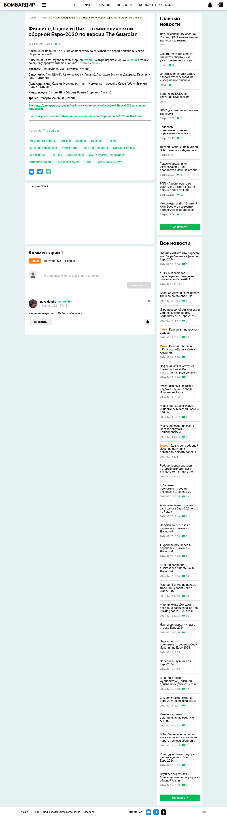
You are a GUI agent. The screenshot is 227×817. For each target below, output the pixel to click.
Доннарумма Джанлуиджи (107, 155)
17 (187, 689)
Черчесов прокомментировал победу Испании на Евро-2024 (178, 644)
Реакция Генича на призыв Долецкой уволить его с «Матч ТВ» (178, 588)
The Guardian (51, 130)
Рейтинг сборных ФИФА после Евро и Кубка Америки (177, 349)
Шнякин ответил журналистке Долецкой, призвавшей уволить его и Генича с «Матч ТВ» (178, 681)
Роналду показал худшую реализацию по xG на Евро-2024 (177, 757)
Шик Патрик (75, 155)
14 (187, 576)
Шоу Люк (56, 155)
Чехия (112, 141)
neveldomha (48, 301)
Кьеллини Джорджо (43, 148)
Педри (89, 162)
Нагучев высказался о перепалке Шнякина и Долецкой (175, 528)
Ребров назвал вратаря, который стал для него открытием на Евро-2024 (177, 469)
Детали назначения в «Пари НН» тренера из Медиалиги (179, 148)
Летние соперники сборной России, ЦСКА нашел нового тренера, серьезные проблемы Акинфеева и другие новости (179, 37)
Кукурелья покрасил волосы (178, 331)
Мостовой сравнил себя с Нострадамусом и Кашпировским (177, 429)
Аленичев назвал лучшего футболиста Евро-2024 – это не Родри (179, 508)
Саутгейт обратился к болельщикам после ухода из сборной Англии (180, 777)
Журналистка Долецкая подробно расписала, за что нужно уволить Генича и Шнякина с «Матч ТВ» (179, 608)
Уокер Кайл (69, 148)
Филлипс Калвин (41, 162)
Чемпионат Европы (43, 141)
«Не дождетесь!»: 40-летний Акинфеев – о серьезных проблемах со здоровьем (178, 207)
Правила (89, 812)
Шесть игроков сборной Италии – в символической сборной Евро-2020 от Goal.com (86, 116)
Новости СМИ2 (38, 186)
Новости (45, 17)
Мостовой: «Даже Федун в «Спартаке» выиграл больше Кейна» (179, 409)
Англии (132, 60)
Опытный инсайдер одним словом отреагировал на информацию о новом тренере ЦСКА (178, 77)
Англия (66, 141)
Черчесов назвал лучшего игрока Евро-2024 (177, 626)
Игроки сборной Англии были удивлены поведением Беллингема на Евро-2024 (180, 313)
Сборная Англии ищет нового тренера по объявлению (180, 294)
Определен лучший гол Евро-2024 (175, 663)
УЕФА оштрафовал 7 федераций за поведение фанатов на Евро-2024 (177, 276)
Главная (33, 17)
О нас (36, 812)
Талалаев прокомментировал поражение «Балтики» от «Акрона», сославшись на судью (177, 130)
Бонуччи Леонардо (95, 148)
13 (187, 337)
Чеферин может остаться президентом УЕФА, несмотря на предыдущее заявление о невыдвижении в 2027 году (179, 369)
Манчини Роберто (110, 162)
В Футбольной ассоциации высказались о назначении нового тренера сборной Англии (178, 737)
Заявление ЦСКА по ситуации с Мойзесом (174, 95)
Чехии (96, 63)
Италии (88, 60)
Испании (83, 63)
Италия (81, 141)
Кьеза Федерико (69, 162)
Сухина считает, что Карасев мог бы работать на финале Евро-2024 (179, 256)
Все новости (179, 227)
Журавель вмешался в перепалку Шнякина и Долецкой (175, 548)
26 (187, 616)
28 (182, 194)
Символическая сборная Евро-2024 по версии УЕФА (178, 699)
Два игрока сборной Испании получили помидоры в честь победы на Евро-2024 (179, 449)
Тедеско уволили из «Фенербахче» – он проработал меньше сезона (178, 167)
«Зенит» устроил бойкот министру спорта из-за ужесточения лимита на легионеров (176, 57)
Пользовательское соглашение (61, 812)
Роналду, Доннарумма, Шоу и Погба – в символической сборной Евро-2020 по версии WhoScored (87, 107)
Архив (24, 812)
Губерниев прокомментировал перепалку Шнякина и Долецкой (175, 488)
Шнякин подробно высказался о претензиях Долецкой (177, 568)
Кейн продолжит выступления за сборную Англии (177, 717)
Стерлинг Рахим (124, 148)
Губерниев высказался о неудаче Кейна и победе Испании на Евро (176, 389)
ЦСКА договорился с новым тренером (179, 112)
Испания (97, 141)
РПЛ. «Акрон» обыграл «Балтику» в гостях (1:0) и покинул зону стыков (177, 187)
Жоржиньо (37, 155)
